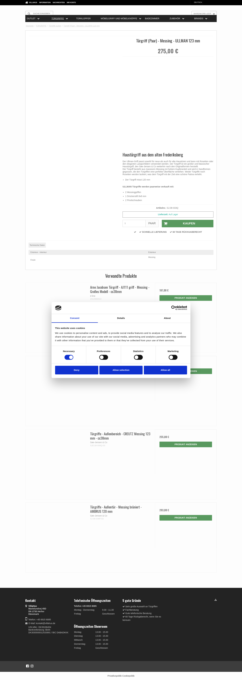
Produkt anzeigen (186, 298)
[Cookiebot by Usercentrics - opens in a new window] (173, 308)
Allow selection (121, 370)
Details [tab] (121, 318)
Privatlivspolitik (114, 676)
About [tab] (167, 318)
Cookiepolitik (128, 676)
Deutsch (196, 2)
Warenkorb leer (205, 13)
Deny (76, 370)
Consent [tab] (74, 318)
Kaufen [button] (178, 223)
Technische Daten (37, 245)
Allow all (165, 370)
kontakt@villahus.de (45, 623)
